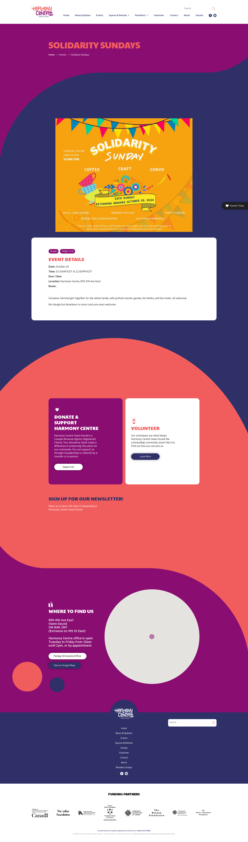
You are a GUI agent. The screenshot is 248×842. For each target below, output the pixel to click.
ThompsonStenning (167, 834)
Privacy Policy (109, 834)
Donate (199, 15)
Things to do (67, 251)
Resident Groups (124, 767)
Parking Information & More (67, 656)
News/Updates (82, 15)
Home (66, 15)
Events (99, 15)
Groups (53, 251)
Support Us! (68, 466)
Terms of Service (124, 834)
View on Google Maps (64, 665)
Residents (140, 15)
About (187, 15)
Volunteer (159, 15)
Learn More (145, 456)
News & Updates (124, 733)
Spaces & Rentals (118, 15)
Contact (174, 15)
